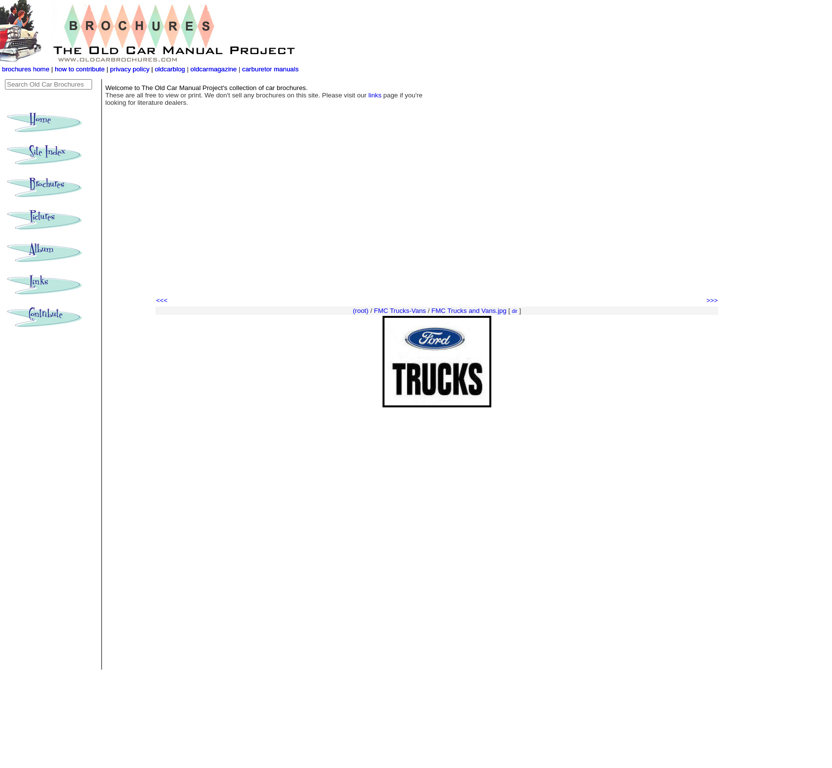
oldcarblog (170, 69)
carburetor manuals (269, 69)
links (375, 95)
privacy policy (131, 69)
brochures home (25, 69)
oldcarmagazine (215, 69)
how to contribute (80, 69)
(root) (361, 310)
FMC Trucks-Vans (400, 310)
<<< (161, 300)
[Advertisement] (437, 221)
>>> (712, 300)
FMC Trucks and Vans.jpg (468, 310)
